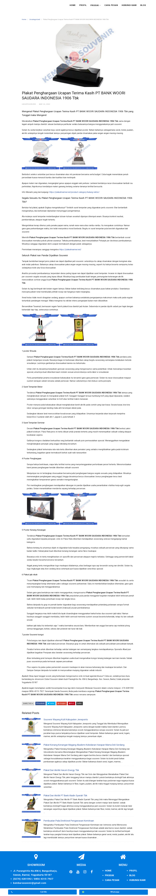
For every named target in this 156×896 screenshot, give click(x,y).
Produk (94, 5)
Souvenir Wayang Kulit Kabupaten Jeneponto (66, 719)
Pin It (71, 703)
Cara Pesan (111, 5)
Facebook (40, 703)
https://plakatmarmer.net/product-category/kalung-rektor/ (74, 192)
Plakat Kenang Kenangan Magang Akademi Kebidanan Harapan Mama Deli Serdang (84, 745)
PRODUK (109, 875)
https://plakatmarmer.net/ (70, 249)
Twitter (51, 703)
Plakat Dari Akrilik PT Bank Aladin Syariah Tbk (65, 795)
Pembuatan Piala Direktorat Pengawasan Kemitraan (69, 820)
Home (73, 5)
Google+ (62, 703)
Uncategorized (34, 19)
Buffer (79, 703)
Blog (143, 5)
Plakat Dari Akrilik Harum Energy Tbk (61, 770)
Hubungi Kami (129, 5)
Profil (83, 5)
